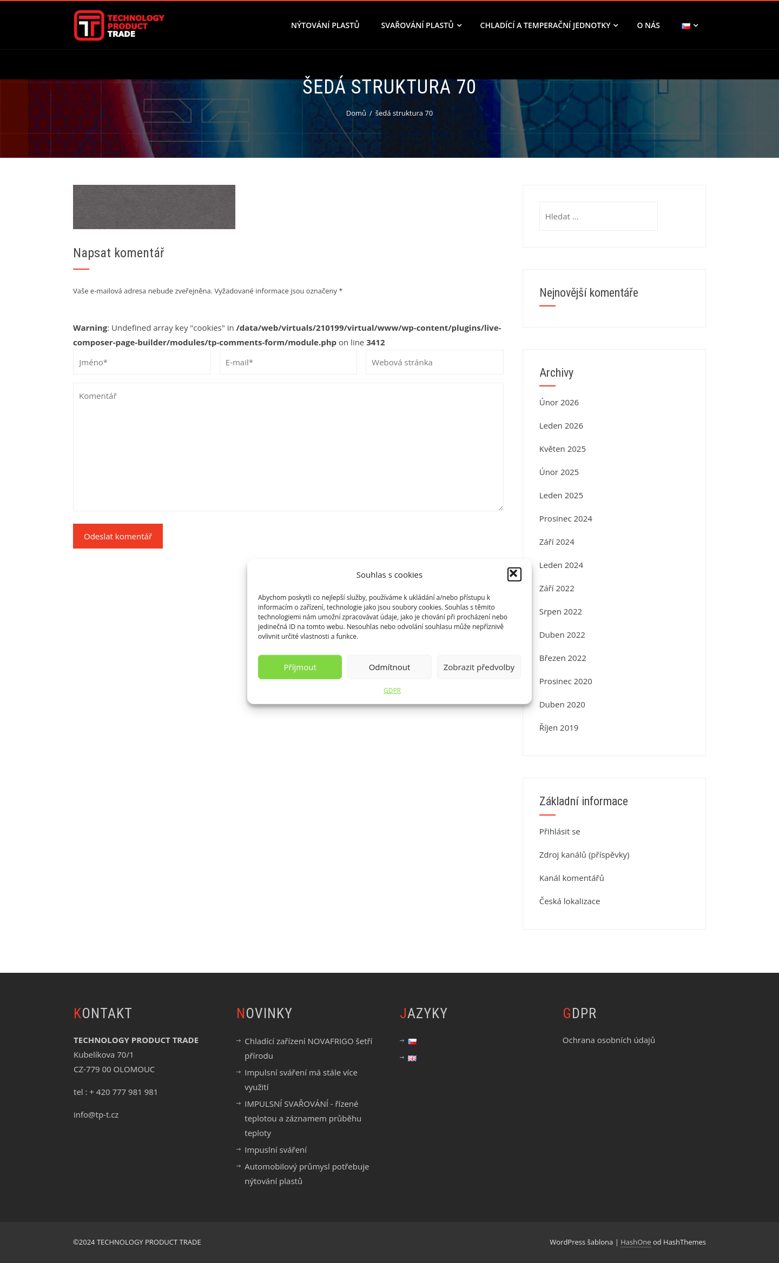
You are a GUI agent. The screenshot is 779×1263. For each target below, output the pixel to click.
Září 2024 (557, 541)
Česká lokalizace (569, 901)
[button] (514, 574)
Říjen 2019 (559, 727)
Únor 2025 (559, 471)
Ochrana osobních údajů (609, 1039)
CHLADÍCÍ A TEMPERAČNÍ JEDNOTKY (549, 25)
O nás (648, 25)
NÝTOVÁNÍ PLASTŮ (325, 25)
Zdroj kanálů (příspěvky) (584, 854)
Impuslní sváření (276, 1149)
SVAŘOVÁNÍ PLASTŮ (421, 25)
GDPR (392, 689)
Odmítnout (390, 666)
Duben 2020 (562, 704)
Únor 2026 (559, 402)
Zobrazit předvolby (479, 666)
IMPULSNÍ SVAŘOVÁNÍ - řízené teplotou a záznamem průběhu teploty (303, 1118)
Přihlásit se (559, 831)
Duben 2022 (562, 634)
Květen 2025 (562, 448)
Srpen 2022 (560, 611)
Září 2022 (557, 588)
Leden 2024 (561, 564)
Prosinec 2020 (565, 681)
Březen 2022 (562, 657)
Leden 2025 (561, 495)
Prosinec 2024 (565, 518)
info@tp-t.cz (96, 1114)
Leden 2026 (561, 425)
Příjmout (300, 666)
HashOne (635, 1242)
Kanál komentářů (571, 877)
